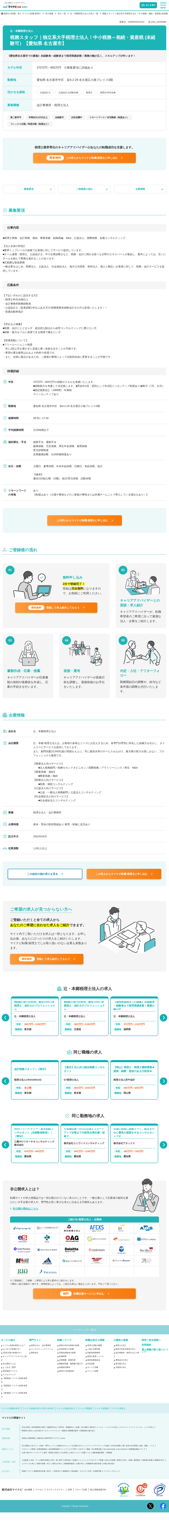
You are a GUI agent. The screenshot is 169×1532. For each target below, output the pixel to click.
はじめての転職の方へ (12, 1368)
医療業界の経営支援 (93, 1483)
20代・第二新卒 (57, 1479)
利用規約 (146, 1364)
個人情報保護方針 (98, 1509)
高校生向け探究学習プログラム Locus (51, 1457)
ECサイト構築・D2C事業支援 (90, 1468)
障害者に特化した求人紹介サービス (35, 1450)
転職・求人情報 (82, 1446)
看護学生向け (52, 1446)
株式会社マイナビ (12, 1509)
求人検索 (49, 13)
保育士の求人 (57, 1483)
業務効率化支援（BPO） (43, 1490)
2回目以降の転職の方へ (12, 1372)
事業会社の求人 (121, 1379)
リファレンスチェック (111, 1490)
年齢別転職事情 (93, 1372)
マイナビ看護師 (85, 1428)
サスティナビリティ (56, 1509)
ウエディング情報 (28, 1468)
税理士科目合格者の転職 (69, 1365)
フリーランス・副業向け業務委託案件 (64, 1450)
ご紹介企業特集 (93, 1368)
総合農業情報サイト (56, 1468)
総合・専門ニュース (47, 1465)
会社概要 (28, 1509)
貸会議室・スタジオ (78, 1490)
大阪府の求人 (120, 1387)
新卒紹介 (68, 1479)
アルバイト (124, 1446)
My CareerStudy (109, 1468)
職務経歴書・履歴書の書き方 (71, 1383)
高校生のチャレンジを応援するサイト (71, 1465)
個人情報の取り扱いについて (155, 1370)
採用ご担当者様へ (151, 1359)
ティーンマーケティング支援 (98, 1465)
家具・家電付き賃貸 (51, 1472)
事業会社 (34, 1372)
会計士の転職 (110, 1479)
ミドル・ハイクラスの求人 (108, 1446)
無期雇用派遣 (69, 1483)
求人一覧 (62, 13)
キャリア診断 (92, 1387)
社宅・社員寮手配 (94, 1490)
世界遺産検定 (42, 1468)
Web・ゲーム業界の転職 (39, 1479)
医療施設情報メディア (137, 1468)
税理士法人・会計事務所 (41, 1365)
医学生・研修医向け (66, 1446)
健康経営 (66, 1490)
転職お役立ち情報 (94, 1359)
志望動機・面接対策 (67, 1379)
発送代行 (57, 1490)
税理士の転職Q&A (66, 1390)
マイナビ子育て (71, 1468)
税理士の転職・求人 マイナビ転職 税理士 (22, 13)
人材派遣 (25, 1479)
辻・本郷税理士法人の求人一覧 (84, 13)
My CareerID (122, 1468)
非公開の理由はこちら (25, 1220)
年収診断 (91, 1383)
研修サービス (27, 1490)
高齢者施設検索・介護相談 (102, 1472)
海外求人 (93, 1446)
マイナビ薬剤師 (102, 1428)
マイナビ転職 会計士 (66, 1428)
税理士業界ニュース (95, 1376)
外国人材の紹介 (109, 1483)
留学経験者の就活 (38, 1446)
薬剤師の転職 (148, 1479)
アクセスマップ (9, 1394)
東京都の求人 (120, 1383)
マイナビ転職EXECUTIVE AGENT (38, 1428)
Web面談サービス (10, 1390)
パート (132, 1446)
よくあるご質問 (9, 1387)
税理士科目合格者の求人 (125, 1368)
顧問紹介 (137, 1479)
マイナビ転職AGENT (10, 1428)
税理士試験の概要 (94, 1365)
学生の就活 (26, 1446)
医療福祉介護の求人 (87, 1450)
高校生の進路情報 (28, 1457)
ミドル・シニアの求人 (145, 1446)
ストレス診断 (92, 1390)
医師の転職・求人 (43, 1483)
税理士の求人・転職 (124, 1479)
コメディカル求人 (28, 1483)
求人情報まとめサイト (30, 1465)
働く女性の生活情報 (130, 1465)
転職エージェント (79, 1479)
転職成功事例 (64, 1387)
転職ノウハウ (64, 1359)
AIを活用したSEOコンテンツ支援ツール (75, 1472)
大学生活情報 (116, 1465)
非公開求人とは (9, 1383)
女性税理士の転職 (66, 1368)
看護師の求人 (159, 1479)
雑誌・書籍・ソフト (146, 1465)
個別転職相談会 (93, 1379)
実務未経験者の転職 (67, 1372)
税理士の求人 (120, 1365)
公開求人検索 (121, 1359)
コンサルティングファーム (42, 1368)
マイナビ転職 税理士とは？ (14, 1365)
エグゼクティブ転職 (95, 1479)
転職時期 (62, 1376)
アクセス (39, 1509)
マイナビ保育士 (118, 1428)
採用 (70, 1509)
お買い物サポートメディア (32, 1472)
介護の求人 (80, 1483)
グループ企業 (81, 1509)
